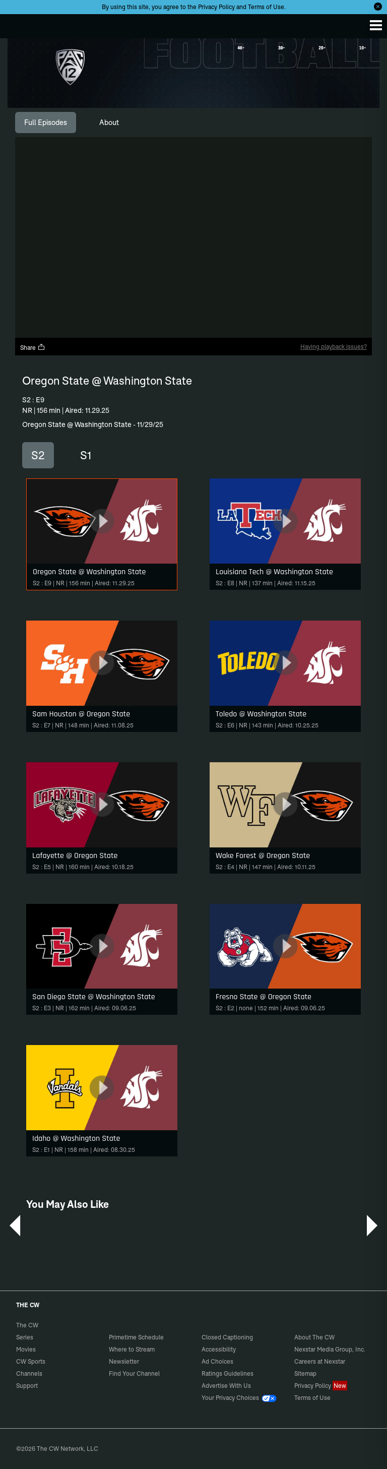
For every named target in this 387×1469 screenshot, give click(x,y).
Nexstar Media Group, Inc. (329, 1349)
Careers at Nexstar (319, 1361)
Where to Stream (132, 1349)
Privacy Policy (216, 7)
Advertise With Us (226, 1385)
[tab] (45, 122)
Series (24, 1337)
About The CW (314, 1337)
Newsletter (124, 1361)
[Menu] (376, 25)
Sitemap (305, 1373)
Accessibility (219, 1349)
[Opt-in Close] (378, 7)
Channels (29, 1373)
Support (27, 1385)
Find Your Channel (134, 1373)
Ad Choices (217, 1361)
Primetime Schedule (136, 1337)
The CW (17, 23)
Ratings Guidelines (227, 1373)
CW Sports (30, 1361)
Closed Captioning (227, 1337)
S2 (38, 455)
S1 (85, 455)
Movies (26, 1349)
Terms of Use (266, 7)
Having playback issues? (333, 346)
